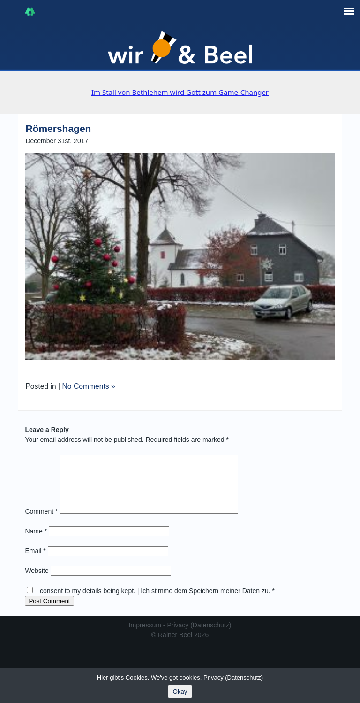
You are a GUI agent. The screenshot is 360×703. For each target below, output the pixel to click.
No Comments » (88, 386)
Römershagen (58, 128)
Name (36, 542)
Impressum (145, 636)
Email (35, 562)
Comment (41, 522)
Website (36, 582)
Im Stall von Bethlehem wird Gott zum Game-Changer (180, 92)
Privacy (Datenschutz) (199, 636)
